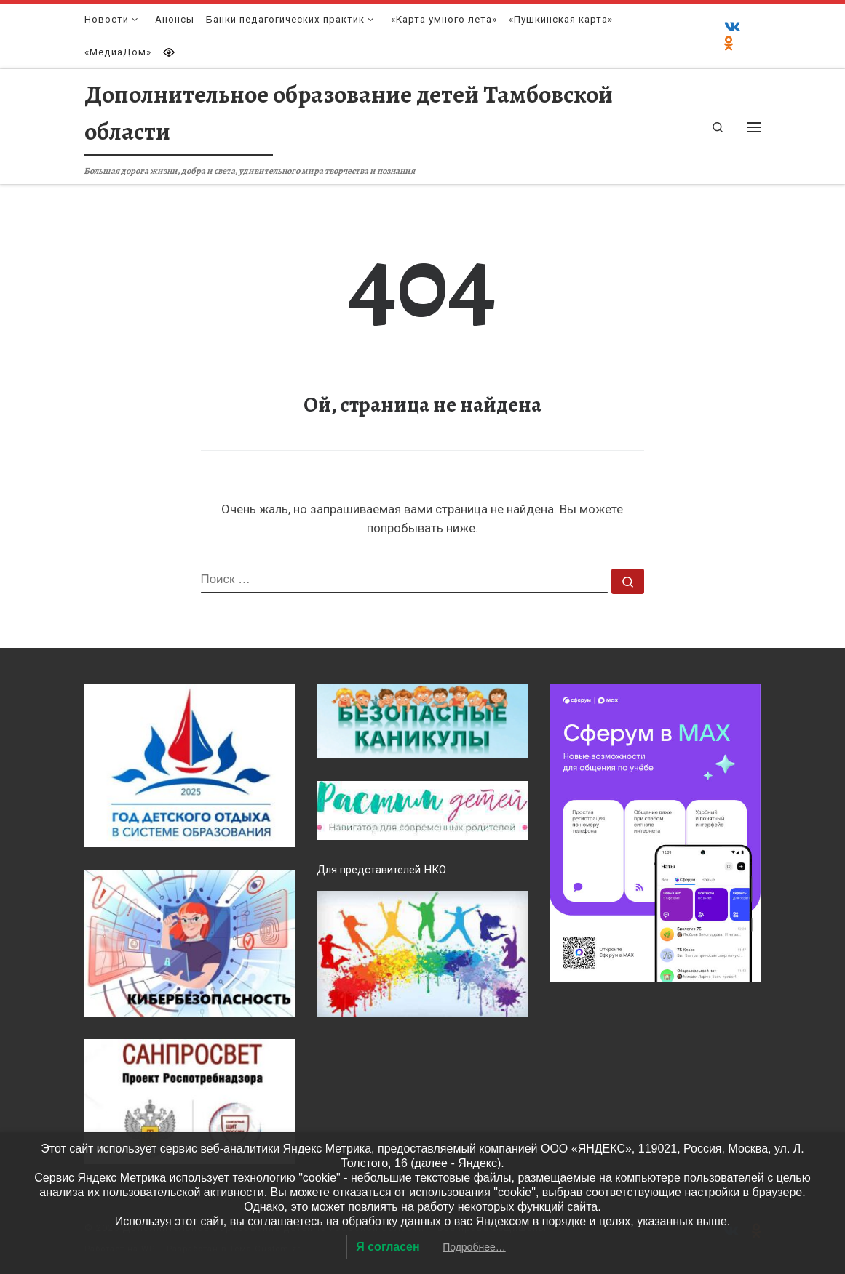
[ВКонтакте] (732, 28)
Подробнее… (474, 1247)
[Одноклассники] (729, 44)
